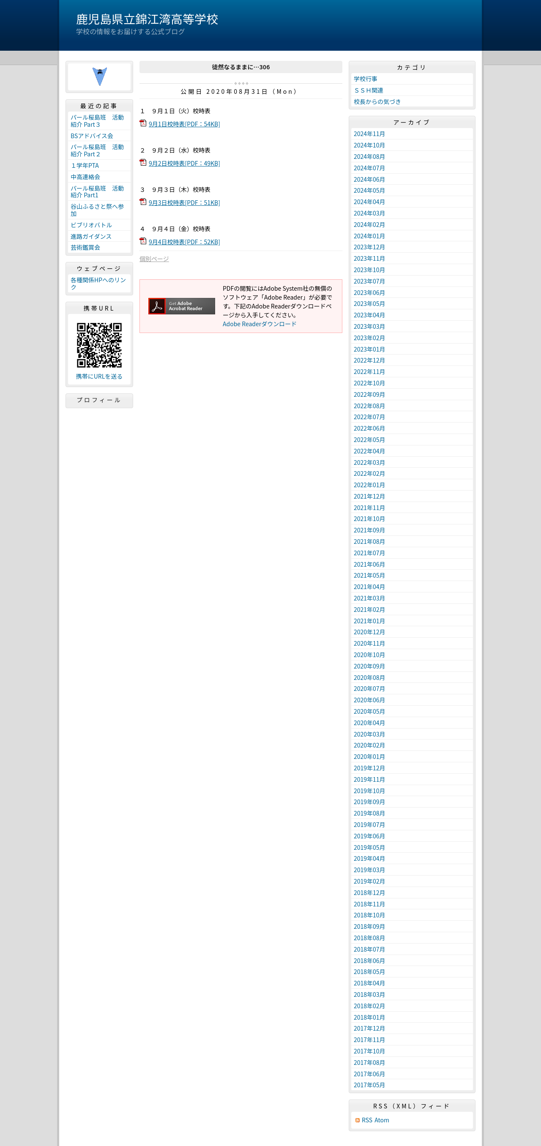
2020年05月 (369, 711)
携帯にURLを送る (99, 376)
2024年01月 (369, 236)
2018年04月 (369, 983)
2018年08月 (369, 937)
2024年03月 (369, 213)
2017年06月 (369, 1074)
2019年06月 (369, 836)
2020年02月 (369, 745)
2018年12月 (369, 892)
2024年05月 (369, 190)
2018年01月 (369, 1017)
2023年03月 (369, 326)
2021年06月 (369, 564)
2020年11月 (369, 643)
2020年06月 (369, 700)
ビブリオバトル (91, 225)
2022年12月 (369, 360)
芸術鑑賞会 (85, 247)
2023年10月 (369, 269)
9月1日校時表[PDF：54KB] (184, 124)
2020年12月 (369, 632)
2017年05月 (369, 1085)
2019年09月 (369, 801)
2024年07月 (369, 168)
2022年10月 (369, 383)
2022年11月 (369, 371)
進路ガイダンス (91, 236)
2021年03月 (369, 598)
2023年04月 (369, 315)
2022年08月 (369, 405)
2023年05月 (369, 303)
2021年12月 (369, 496)
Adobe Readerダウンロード (260, 323)
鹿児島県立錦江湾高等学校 (147, 18)
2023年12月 (369, 247)
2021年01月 (369, 621)
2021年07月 (369, 552)
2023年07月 (369, 281)
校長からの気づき (377, 101)
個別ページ (154, 258)
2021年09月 (369, 530)
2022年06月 (369, 428)
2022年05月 (369, 439)
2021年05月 (369, 575)
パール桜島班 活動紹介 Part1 (97, 191)
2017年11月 (369, 1039)
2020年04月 (369, 722)
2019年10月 (369, 790)
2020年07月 (369, 688)
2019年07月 (369, 824)
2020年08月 (369, 677)
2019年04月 (369, 858)
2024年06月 (369, 179)
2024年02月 (369, 224)
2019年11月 (369, 779)
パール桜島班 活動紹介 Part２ (97, 150)
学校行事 (365, 78)
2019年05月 (369, 847)
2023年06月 (369, 292)
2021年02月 (369, 609)
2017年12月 (369, 1028)
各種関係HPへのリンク (98, 283)
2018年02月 (369, 1005)
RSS (367, 1120)
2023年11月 (369, 258)
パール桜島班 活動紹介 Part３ (97, 120)
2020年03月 (369, 734)
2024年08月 (369, 156)
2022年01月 (369, 484)
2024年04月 (369, 201)
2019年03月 (369, 869)
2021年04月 (369, 586)
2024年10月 (369, 145)
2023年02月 (369, 337)
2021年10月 (369, 518)
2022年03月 (369, 462)
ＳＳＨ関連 (368, 90)
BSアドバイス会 (92, 135)
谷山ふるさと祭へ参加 (97, 210)
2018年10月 (369, 915)
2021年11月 (369, 507)
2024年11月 (369, 133)
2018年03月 (369, 994)
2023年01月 (369, 349)
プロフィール (99, 400)
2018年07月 (369, 949)
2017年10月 (369, 1051)
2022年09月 (369, 394)
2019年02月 (369, 881)
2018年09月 (369, 926)
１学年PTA (85, 165)
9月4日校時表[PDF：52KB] (184, 241)
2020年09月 (369, 666)
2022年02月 (369, 473)
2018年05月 (369, 971)
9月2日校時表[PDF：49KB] (184, 163)
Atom (381, 1120)
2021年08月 (369, 541)
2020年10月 (369, 654)
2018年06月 (369, 960)
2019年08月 (369, 813)
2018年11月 (369, 904)
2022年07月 (369, 416)
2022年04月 (369, 451)
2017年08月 (369, 1062)
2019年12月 (369, 768)
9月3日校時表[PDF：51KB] (184, 202)
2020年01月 (369, 756)
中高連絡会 (85, 176)
